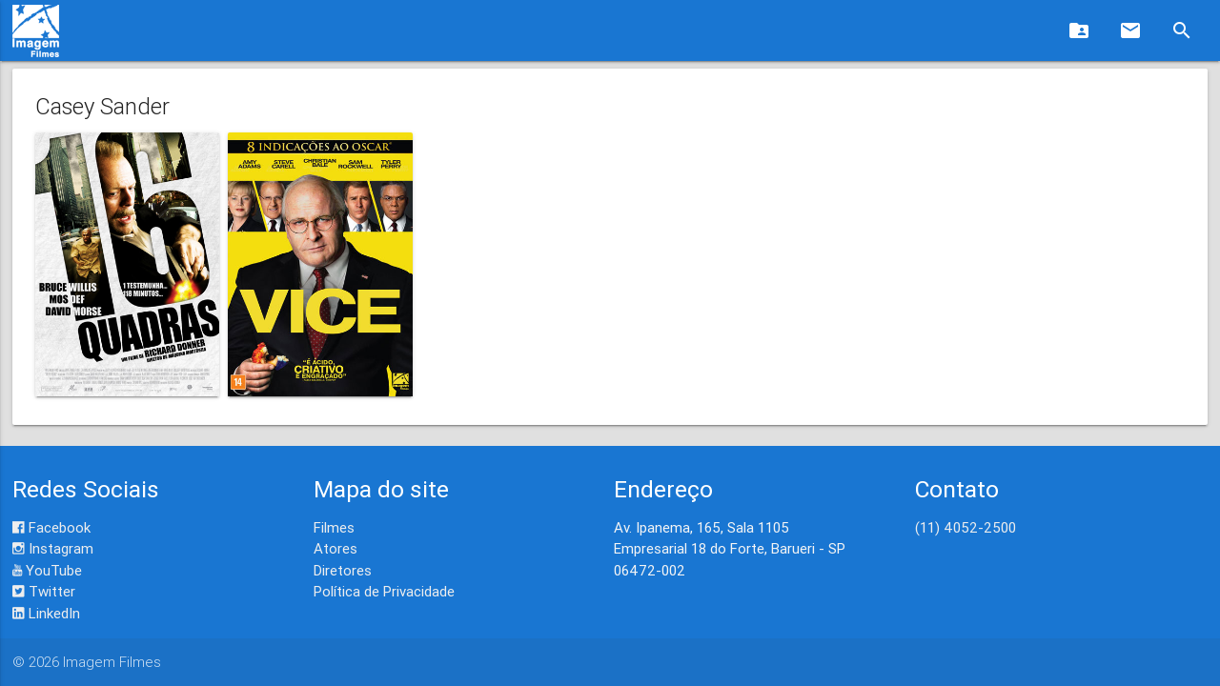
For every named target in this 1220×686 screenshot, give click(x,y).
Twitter (43, 591)
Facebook (51, 527)
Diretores (343, 570)
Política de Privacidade (384, 591)
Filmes (334, 527)
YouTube (47, 570)
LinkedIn (46, 613)
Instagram (52, 548)
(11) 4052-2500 (965, 527)
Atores (335, 548)
